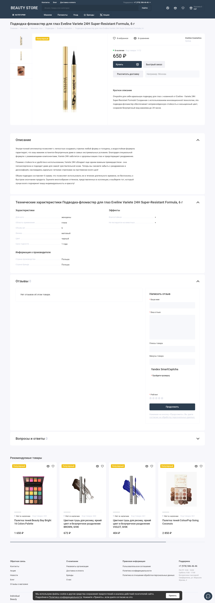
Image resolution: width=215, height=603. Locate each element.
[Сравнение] (175, 8)
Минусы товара (156, 356)
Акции (104, 15)
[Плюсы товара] (172, 349)
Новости (14, 575)
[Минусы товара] (172, 362)
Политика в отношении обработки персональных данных (148, 575)
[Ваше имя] (172, 305)
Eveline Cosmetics (193, 38)
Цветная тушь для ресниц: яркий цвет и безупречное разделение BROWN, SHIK (83, 523)
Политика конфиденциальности (65, 597)
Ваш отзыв (156, 312)
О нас (68, 580)
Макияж (48, 15)
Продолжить (172, 407)
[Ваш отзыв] (172, 327)
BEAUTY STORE (24, 8)
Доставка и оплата (68, 2)
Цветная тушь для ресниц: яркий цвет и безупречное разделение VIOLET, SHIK (132, 523)
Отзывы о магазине (19, 584)
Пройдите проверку (161, 375)
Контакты (46, 2)
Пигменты (63, 15)
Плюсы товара (156, 343)
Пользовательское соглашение (137, 566)
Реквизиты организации (77, 566)
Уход (75, 15)
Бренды (89, 15)
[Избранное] (183, 8)
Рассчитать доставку (128, 74)
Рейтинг (154, 394)
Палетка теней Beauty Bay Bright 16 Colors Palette (32, 522)
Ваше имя (155, 299)
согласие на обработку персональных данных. (172, 417)
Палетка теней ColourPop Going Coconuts (180, 522)
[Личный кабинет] (168, 8)
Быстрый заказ (154, 64)
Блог (55, 2)
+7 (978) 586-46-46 (137, 2)
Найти (145, 8)
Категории (18, 15)
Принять (173, 596)
